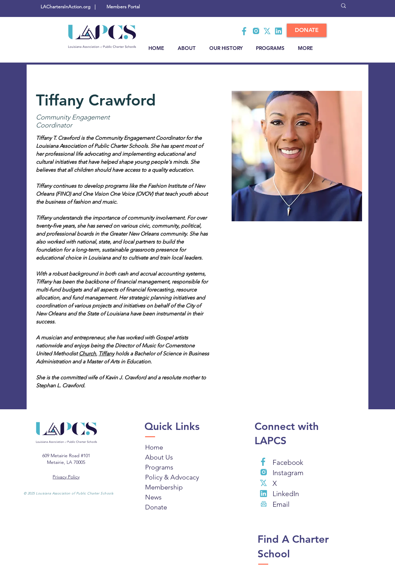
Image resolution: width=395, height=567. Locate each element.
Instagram (288, 473)
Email (281, 504)
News (153, 497)
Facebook (288, 462)
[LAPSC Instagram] (256, 31)
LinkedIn (286, 493)
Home (154, 447)
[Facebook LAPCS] (244, 31)
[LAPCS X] (267, 31)
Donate (156, 507)
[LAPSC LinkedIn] (278, 31)
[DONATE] (306, 30)
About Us (159, 457)
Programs (159, 467)
